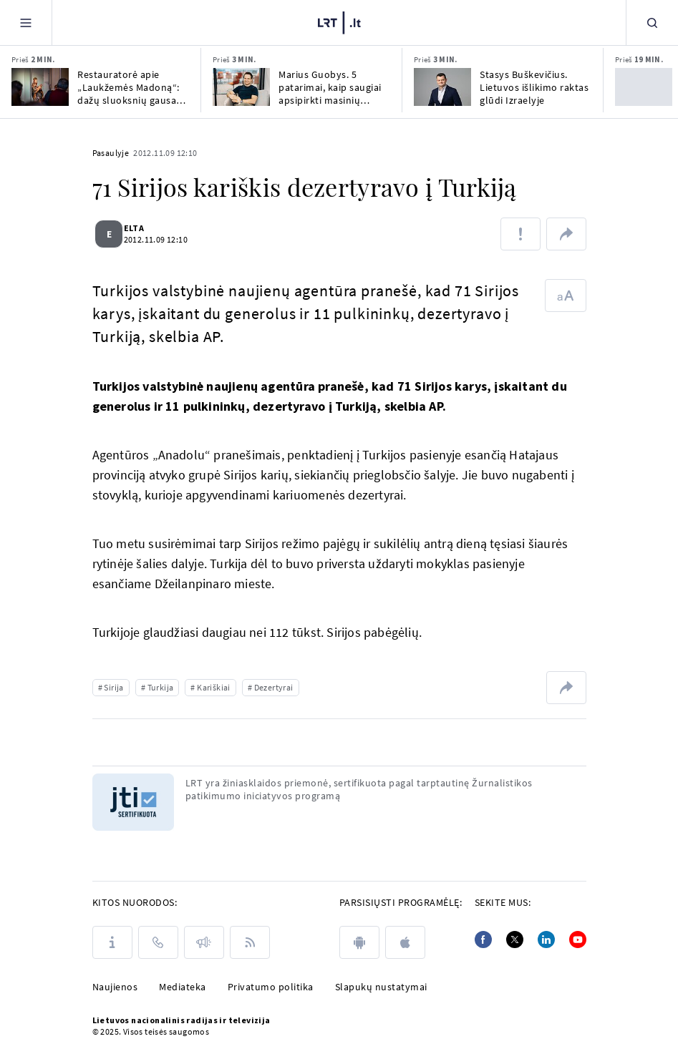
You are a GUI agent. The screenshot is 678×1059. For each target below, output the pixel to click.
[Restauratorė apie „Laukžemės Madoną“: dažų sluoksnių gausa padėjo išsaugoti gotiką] (40, 87)
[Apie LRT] (112, 942)
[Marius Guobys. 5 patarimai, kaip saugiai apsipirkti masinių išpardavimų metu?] (241, 87)
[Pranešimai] (204, 942)
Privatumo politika (271, 986)
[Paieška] (652, 22)
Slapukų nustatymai (381, 986)
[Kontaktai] (158, 942)
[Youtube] (577, 939)
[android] (359, 942)
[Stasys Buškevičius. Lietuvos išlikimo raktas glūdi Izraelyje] (442, 87)
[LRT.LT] (339, 22)
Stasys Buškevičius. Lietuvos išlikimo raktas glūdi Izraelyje (534, 87)
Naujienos (115, 986)
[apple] (405, 942)
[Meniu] (26, 22)
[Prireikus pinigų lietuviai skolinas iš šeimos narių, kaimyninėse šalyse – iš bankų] (643, 87)
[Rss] (250, 942)
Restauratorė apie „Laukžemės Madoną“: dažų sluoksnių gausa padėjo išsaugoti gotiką (130, 87)
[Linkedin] (546, 939)
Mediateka (182, 986)
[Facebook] (483, 939)
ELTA (142, 228)
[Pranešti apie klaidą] (520, 234)
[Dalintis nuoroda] (566, 234)
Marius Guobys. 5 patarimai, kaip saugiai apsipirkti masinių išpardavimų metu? (330, 87)
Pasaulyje (111, 152)
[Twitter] (514, 939)
